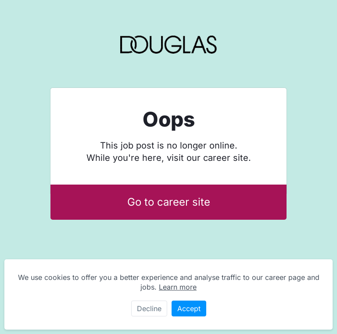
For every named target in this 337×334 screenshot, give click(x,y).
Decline (149, 308)
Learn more (178, 287)
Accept (189, 308)
